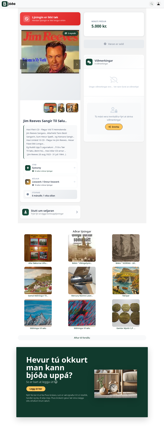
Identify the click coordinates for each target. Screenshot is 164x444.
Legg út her (36, 388)
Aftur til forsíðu (82, 337)
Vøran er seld (114, 44)
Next (77, 64)
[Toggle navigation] (158, 4)
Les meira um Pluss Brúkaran (39, 403)
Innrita (114, 126)
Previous (23, 64)
